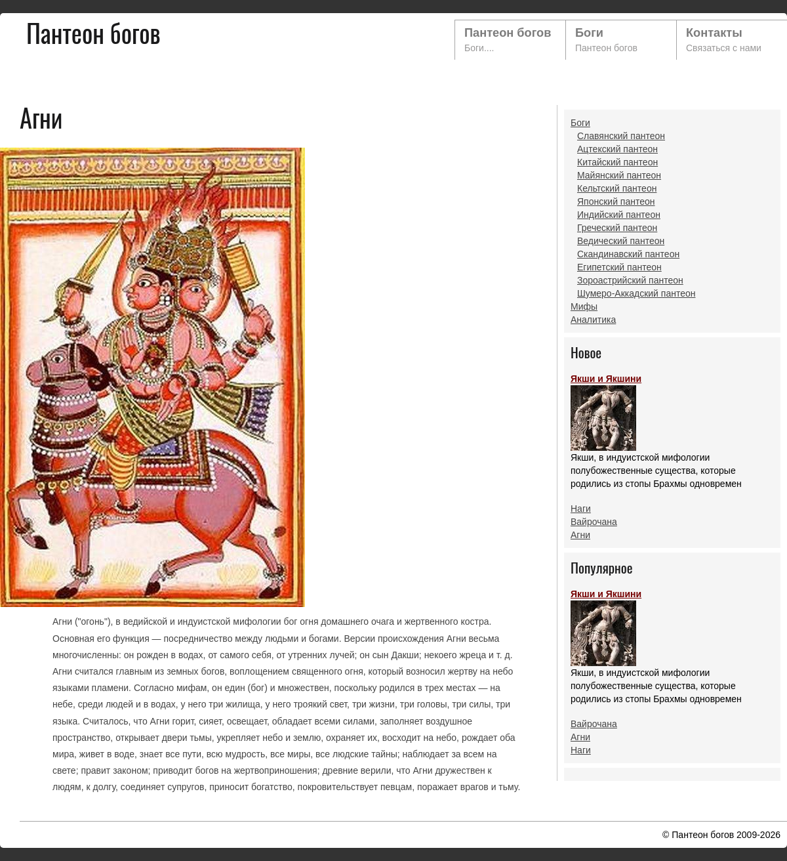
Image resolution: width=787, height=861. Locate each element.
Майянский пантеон (619, 175)
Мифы (584, 306)
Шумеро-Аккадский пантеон (636, 293)
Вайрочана (594, 521)
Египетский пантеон (619, 267)
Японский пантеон (616, 201)
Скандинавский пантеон (628, 254)
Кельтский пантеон (616, 188)
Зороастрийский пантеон (630, 280)
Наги (581, 508)
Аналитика (593, 319)
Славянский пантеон (621, 136)
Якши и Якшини (606, 412)
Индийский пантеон (618, 214)
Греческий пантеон (617, 227)
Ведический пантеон (620, 241)
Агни (580, 535)
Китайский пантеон (617, 162)
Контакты (714, 32)
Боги (589, 32)
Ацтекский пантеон (617, 149)
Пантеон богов (507, 32)
